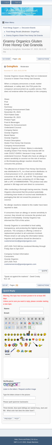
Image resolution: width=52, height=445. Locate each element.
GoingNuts (12, 66)
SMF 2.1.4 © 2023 (20, 442)
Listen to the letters (10, 389)
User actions (43, 59)
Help (15, 439)
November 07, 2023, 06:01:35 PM (15, 70)
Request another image (27, 389)
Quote (43, 271)
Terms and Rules (24, 439)
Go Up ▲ (34, 439)
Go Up (4, 285)
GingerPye (35, 32)
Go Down (6, 59)
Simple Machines (32, 442)
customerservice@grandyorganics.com (20, 241)
